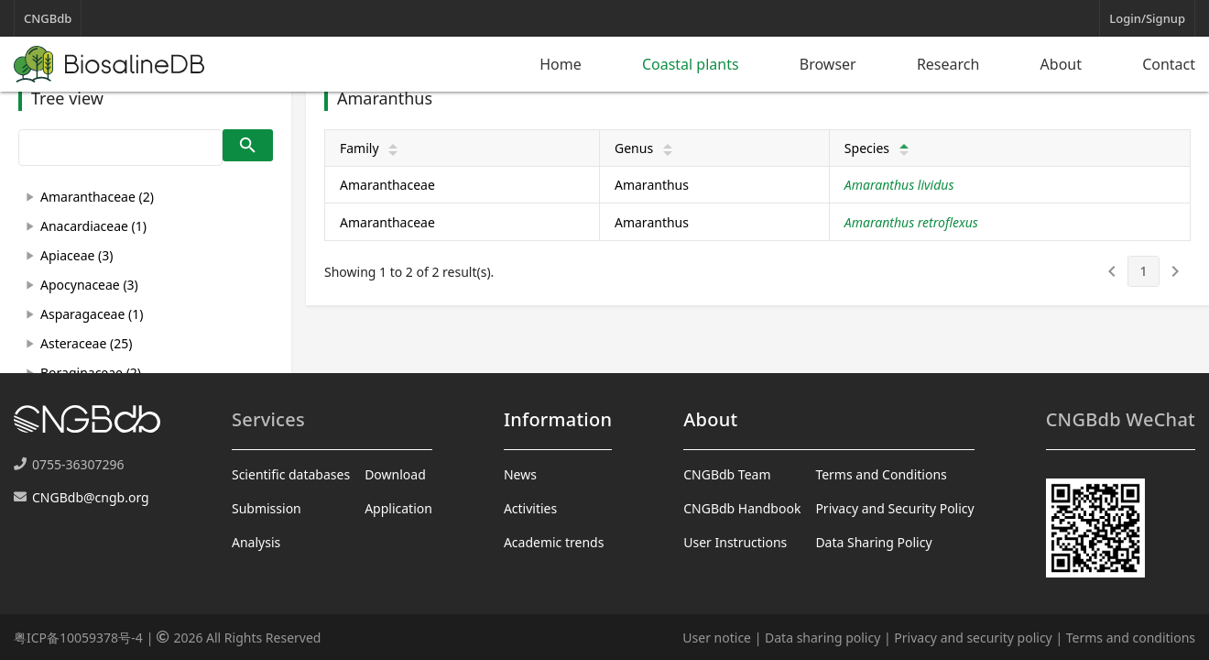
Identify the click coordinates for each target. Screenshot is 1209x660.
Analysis (256, 542)
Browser (828, 64)
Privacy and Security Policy (894, 508)
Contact (1168, 64)
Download (395, 474)
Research (948, 64)
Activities (530, 508)
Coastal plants (690, 64)
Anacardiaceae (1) (93, 226)
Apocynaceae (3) (89, 284)
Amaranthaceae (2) (97, 196)
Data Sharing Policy (873, 542)
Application (398, 508)
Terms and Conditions (880, 474)
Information (558, 419)
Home (560, 64)
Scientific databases (291, 474)
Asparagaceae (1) (91, 314)
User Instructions (735, 542)
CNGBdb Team (726, 474)
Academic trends (554, 542)
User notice (716, 637)
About (1061, 64)
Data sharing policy (822, 637)
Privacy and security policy (972, 637)
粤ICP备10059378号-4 (78, 637)
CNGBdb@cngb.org (90, 497)
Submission (266, 508)
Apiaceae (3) (76, 255)
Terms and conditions (1130, 637)
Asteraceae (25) (86, 343)
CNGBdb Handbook (742, 508)
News (520, 474)
